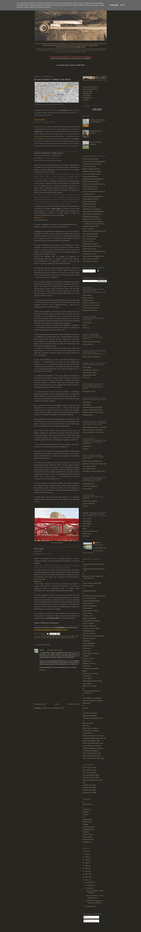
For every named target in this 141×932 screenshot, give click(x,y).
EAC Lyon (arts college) (90, 236)
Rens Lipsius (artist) (89, 239)
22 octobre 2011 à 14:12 (55, 650)
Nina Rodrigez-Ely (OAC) (91, 199)
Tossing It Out (87, 842)
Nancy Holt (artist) (88, 229)
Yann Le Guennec (88, 623)
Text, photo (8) (87, 489)
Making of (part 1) (88, 298)
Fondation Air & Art (89, 194)
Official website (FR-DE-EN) (91, 341)
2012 (86, 877)
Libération (86, 812)
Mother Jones (87, 822)
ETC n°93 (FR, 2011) (89, 770)
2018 (86, 863)
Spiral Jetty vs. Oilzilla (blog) (92, 246)
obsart (41, 650)
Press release (87, 295)
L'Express (86, 656)
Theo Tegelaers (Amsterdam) (92, 698)
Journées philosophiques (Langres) (94, 596)
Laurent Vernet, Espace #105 (92, 583)
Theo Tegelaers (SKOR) (90, 234)
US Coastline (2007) (89, 469)
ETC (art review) (88, 241)
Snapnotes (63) (87, 91)
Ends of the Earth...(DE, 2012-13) (93, 432)
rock (73, 637)
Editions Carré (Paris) (89, 626)
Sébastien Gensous (89, 663)
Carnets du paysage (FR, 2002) (93, 780)
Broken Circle (87, 533)
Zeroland (85, 708)
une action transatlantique (43, 630)
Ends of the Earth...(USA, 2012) (93, 430)
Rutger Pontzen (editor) (90, 244)
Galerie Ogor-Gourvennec (91, 653)
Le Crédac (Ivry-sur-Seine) (91, 628)
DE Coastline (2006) (89, 466)
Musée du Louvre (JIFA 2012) (92, 219)
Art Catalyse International (91, 668)
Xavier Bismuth (87, 608)
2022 (86, 854)
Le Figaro (86, 814)
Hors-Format (87, 809)
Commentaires (89, 921)
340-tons (54, 636)
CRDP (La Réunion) (89, 633)
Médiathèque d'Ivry (89, 631)
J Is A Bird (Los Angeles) (90, 751)
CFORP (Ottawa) (88, 586)
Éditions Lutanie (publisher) (91, 169)
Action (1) (86, 100)
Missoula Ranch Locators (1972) (93, 412)
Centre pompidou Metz (90, 606)
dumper (76, 138)
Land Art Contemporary (90, 486)
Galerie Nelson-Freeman (90, 611)
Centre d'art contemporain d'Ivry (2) (94, 184)
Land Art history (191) (90, 87)
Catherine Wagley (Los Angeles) (93, 748)
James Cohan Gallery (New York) (93, 758)
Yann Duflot (86, 666)
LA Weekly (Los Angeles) (90, 731)
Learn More (113, 5)
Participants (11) (88, 415)
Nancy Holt (86, 526)
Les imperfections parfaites (91, 621)
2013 (86, 874)
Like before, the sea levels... (91, 305)
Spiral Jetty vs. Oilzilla (89, 686)
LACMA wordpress (89, 827)
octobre (89, 888)
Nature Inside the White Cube (92, 461)
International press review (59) (92, 407)
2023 (86, 851)
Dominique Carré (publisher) (92, 209)
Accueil (56, 704)
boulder (61, 636)
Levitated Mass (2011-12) (91, 370)
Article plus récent (39, 704)
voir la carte (55, 208)
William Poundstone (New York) (93, 743)
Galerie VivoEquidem (89, 618)
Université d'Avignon (89, 638)
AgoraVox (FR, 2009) (89, 792)
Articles (87, 917)
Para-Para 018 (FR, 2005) (91, 777)
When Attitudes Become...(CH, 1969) (94, 427)
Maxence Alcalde (88, 646)
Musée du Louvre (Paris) (90, 673)
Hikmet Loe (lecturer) (89, 206)
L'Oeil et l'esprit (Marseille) (91, 601)
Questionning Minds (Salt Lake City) (94, 738)
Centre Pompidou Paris (90, 189)
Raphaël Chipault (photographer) (93, 179)
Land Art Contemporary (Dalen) (93, 700)
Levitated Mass (42, 637)
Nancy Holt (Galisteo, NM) (91, 741)
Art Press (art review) (89, 166)
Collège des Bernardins (90, 176)
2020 (86, 857)
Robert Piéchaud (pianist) (91, 181)
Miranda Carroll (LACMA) (91, 226)
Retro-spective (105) (89, 375)
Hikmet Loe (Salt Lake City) (91, 756)
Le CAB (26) (87, 95)
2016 (86, 865)
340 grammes (46, 636)
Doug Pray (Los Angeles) (91, 728)
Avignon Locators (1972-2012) (92, 410)
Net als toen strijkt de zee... (91, 308)
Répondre (42, 670)
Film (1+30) (86, 377)
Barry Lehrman (87, 837)
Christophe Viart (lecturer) (91, 216)
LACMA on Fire (87, 834)
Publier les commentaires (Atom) (53, 708)
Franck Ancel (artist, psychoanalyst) (94, 161)
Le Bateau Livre (88, 616)
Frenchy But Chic (88, 839)
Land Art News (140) (90, 89)
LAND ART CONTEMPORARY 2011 (94, 231)
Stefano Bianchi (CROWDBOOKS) (94, 211)
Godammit (86, 832)
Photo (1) (85, 506)
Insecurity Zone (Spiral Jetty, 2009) (94, 471)
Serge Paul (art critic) (89, 249)
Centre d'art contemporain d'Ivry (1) (94, 191)
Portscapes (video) (89, 483)
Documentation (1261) (90, 372)
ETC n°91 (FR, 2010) (89, 772)
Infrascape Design (88, 829)
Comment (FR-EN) (89, 503)
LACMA (72, 636)
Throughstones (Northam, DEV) (93, 718)
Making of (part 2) (88, 300)
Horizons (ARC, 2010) (90, 310)
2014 (86, 871)
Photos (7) (86, 328)
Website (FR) (87, 446)
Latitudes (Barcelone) (89, 591)
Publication (86, 536)
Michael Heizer (54, 637)
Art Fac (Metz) (87, 678)
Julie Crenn (86, 651)
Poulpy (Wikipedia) (89, 643)
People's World (87, 819)
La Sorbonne (87, 648)
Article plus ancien (73, 704)
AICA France (87, 676)
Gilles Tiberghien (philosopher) (92, 214)
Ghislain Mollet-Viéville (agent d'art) (94, 251)
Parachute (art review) (90, 254)
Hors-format (86, 641)
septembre (90, 906)
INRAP (85, 671)
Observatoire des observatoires (93, 681)
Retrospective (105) (89, 391)
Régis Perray (65, 637)
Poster (85, 325)
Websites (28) (87, 93)
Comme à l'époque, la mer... (91, 303)
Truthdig (85, 824)
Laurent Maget (87, 683)
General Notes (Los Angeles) (92, 746)
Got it (123, 5)
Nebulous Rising (88, 723)
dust (67, 636)
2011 (86, 880)
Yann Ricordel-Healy (89, 598)
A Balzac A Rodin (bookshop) (92, 171)
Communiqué (87, 405)
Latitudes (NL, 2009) (89, 785)
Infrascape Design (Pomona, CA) (93, 735)
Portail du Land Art (88, 658)
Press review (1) (88, 344)
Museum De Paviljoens (90, 501)
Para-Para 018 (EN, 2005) (91, 775)
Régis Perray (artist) (89, 204)
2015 (86, 868)
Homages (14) (87, 98)
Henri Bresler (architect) (90, 261)
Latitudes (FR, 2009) (89, 790)
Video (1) (85, 449)
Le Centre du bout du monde (92, 164)
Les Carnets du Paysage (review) (93, 256)
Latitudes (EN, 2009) (89, 787)
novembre (90, 885)
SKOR (85, 528)
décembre (90, 882)
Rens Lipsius (87, 703)
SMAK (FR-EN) (87, 804)
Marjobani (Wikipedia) (89, 715)
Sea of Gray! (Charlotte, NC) (92, 753)
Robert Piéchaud (88, 603)
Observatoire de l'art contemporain (94, 636)
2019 (86, 860)
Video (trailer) (87, 523)
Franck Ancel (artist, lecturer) (92, 174)
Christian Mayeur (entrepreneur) (93, 196)
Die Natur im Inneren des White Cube (94, 464)
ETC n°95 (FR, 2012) (89, 767)
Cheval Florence (88, 733)
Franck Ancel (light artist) (90, 159)
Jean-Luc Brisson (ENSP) (91, 259)
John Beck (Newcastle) (90, 713)
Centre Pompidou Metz (90, 186)
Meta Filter (86, 725)
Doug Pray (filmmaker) (90, 201)
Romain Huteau (88, 613)
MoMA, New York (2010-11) (91, 356)
